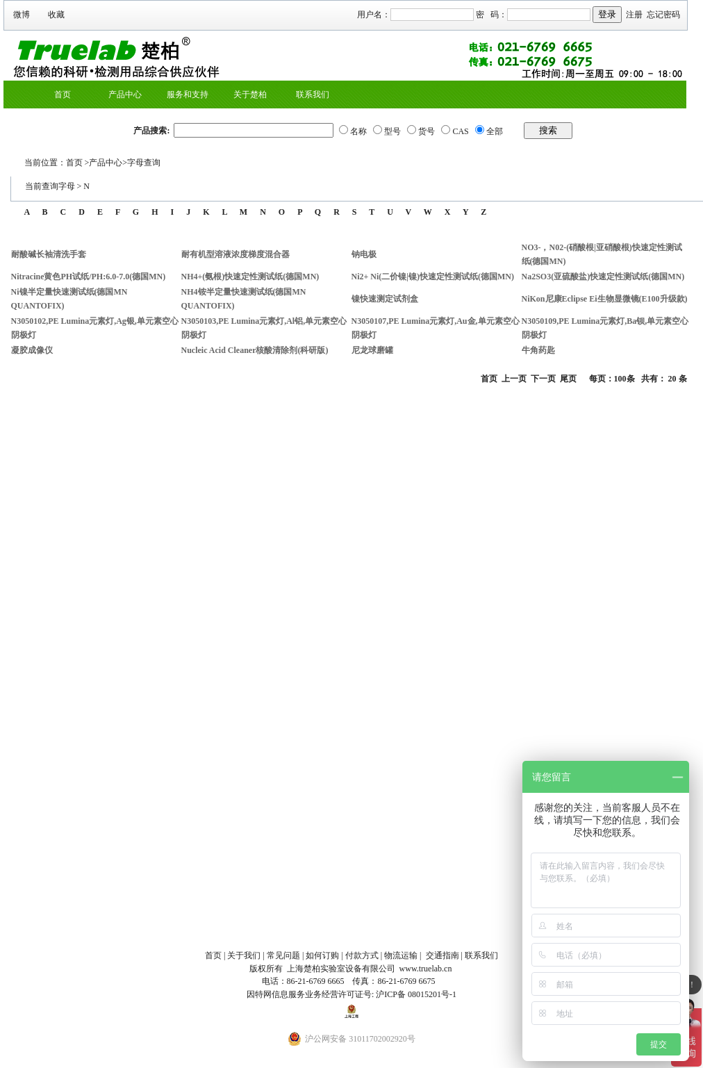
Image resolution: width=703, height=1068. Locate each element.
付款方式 (362, 955)
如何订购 (322, 955)
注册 (634, 14)
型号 (392, 131)
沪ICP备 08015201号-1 (416, 994)
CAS (460, 131)
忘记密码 (663, 14)
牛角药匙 (538, 350)
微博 (21, 14)
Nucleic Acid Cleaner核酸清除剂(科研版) (255, 350)
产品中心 (125, 94)
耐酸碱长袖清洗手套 (48, 254)
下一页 (543, 379)
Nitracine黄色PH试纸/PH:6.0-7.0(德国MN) (88, 276)
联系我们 (312, 94)
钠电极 (364, 254)
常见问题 (283, 955)
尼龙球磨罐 (372, 350)
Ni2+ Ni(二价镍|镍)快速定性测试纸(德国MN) (433, 276)
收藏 (56, 14)
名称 (358, 131)
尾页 (568, 379)
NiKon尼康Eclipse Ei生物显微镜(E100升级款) (605, 299)
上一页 (514, 379)
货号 (426, 131)
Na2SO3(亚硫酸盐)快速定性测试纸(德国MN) (603, 276)
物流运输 (400, 955)
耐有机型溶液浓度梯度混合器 (235, 254)
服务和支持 (187, 94)
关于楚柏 (250, 94)
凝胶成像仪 (32, 350)
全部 (494, 131)
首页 (62, 94)
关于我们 (243, 955)
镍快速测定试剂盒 (385, 299)
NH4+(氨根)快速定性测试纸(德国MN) (250, 276)
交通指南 (442, 955)
